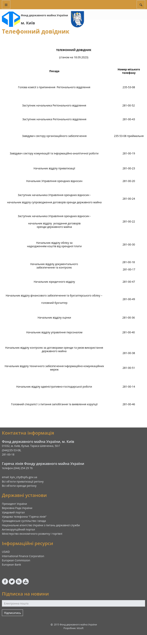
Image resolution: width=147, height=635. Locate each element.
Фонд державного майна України (44, 15)
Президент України (14, 504)
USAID (6, 551)
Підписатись (12, 613)
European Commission (16, 560)
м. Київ (28, 23)
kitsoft (80, 628)
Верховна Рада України (17, 508)
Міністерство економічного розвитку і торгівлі (32, 533)
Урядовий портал (13, 512)
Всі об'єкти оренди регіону (19, 486)
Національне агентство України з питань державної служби (41, 525)
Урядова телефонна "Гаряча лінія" (24, 516)
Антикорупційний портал (18, 529)
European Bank (11, 564)
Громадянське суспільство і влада (24, 521)
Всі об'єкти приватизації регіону (23, 481)
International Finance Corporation (23, 556)
